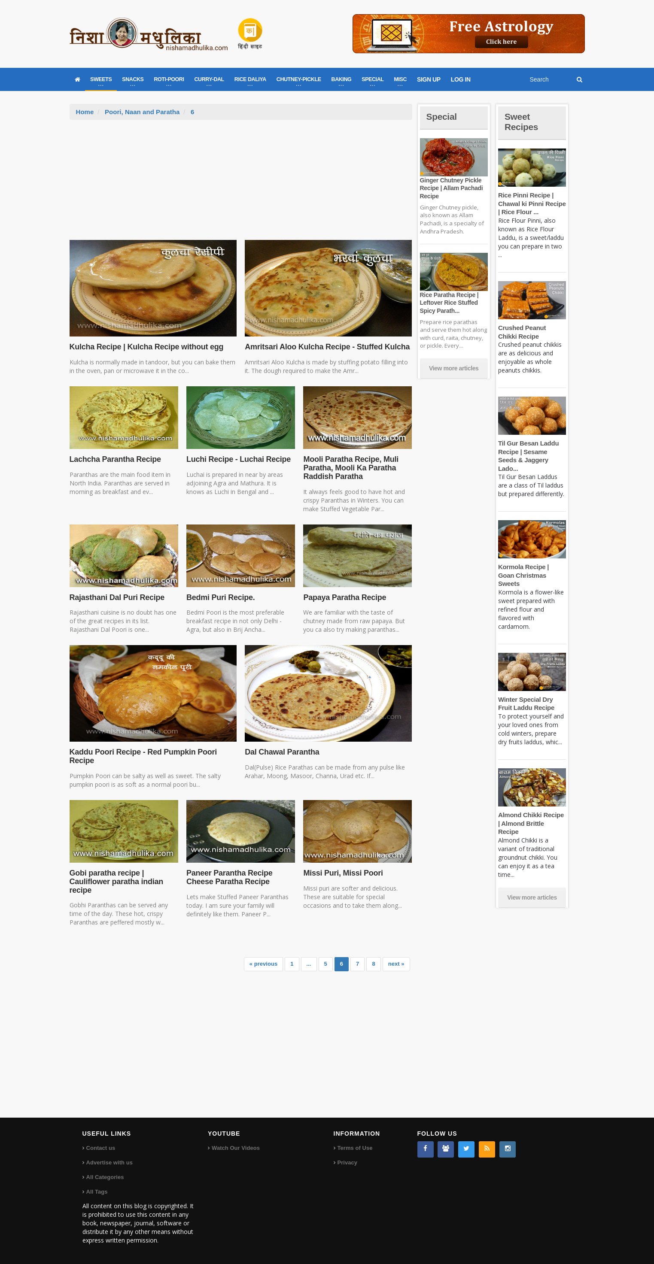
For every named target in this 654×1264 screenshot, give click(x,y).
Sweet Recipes (522, 121)
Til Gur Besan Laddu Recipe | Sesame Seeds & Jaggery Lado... (532, 452)
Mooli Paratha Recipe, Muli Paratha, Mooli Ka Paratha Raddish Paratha (350, 468)
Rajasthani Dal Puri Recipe (116, 597)
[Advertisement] (240, 184)
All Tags (97, 1191)
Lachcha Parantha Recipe (115, 459)
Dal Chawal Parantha (281, 752)
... (309, 964)
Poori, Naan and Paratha (142, 111)
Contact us (100, 1148)
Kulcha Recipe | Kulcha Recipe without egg (145, 347)
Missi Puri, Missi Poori (342, 873)
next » (396, 964)
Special (442, 116)
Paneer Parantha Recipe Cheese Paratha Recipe (228, 877)
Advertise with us (109, 1162)
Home (85, 111)
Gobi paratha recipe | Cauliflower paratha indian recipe (116, 881)
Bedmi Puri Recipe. (220, 597)
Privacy (347, 1162)
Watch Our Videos (235, 1148)
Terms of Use (355, 1148)
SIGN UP (429, 79)
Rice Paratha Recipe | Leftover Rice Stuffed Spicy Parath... (449, 302)
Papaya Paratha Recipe (344, 597)
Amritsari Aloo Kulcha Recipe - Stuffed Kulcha (326, 347)
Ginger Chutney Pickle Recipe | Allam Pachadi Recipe (451, 188)
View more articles (454, 368)
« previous (264, 964)
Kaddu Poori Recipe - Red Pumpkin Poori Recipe (142, 756)
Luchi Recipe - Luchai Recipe (237, 459)
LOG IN (461, 79)
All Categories (105, 1177)
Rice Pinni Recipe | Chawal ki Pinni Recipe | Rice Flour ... (531, 203)
